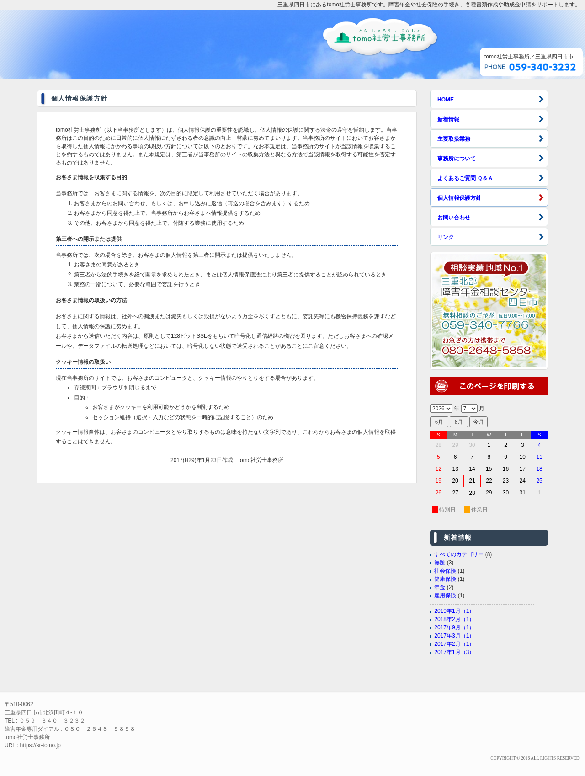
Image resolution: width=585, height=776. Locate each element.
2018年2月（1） (454, 619)
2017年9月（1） (454, 627)
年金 (439, 587)
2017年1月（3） (454, 652)
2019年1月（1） (454, 611)
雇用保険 (445, 595)
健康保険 (445, 579)
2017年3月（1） (454, 635)
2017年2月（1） (454, 644)
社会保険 (445, 571)
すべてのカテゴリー (459, 554)
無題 (439, 562)
